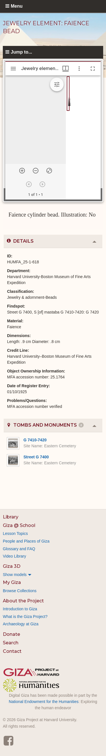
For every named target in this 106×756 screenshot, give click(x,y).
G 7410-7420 (35, 440)
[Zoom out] (35, 170)
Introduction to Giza (20, 609)
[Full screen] (92, 68)
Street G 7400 (36, 457)
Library (10, 517)
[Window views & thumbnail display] (65, 68)
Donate (11, 634)
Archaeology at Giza (20, 624)
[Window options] (79, 68)
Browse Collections (19, 590)
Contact (12, 651)
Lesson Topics (15, 533)
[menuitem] (53, 574)
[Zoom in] (22, 170)
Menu (17, 6)
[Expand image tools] (57, 84)
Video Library (14, 556)
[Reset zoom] (49, 170)
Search (10, 642)
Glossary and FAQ (19, 549)
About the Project (23, 600)
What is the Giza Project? (25, 616)
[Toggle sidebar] (13, 68)
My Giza (12, 582)
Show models (15, 574)
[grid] (83, 137)
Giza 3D (11, 566)
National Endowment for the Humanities (44, 701)
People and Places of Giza (26, 541)
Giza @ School (19, 525)
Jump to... (21, 52)
